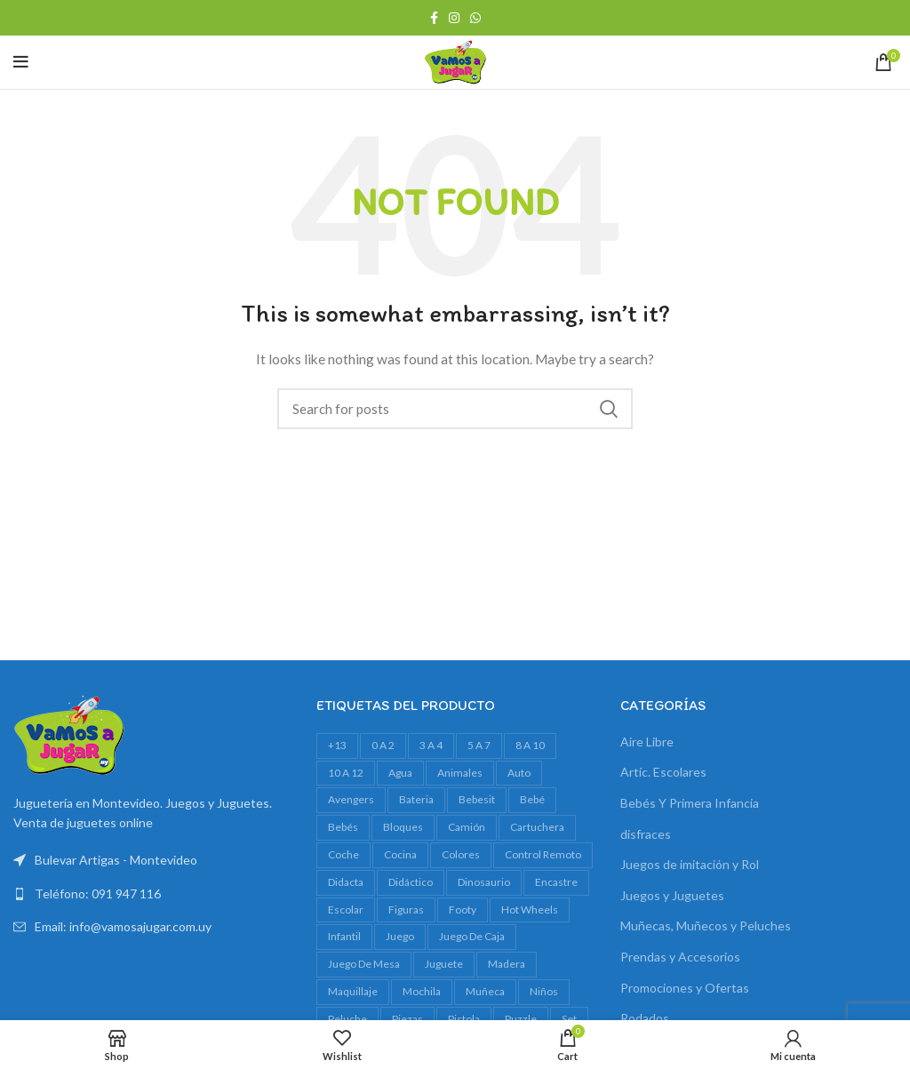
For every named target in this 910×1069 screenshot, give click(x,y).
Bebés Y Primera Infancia (689, 802)
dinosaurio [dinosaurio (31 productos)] (484, 882)
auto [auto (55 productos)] (519, 772)
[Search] (455, 408)
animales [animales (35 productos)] (460, 772)
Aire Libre (647, 741)
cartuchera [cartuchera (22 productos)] (537, 827)
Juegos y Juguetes (672, 895)
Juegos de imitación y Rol (689, 864)
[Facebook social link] (434, 17)
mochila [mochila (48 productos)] (422, 991)
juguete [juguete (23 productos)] (444, 963)
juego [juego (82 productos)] (400, 936)
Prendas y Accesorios (680, 956)
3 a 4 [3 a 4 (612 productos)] (431, 745)
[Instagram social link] (454, 17)
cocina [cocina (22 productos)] (400, 854)
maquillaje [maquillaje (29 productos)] (353, 991)
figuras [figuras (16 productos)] (406, 909)
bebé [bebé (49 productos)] (532, 799)
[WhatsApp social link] (475, 17)
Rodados (644, 1017)
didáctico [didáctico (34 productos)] (410, 882)
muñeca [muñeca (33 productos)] (485, 991)
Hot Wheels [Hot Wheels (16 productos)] (529, 909)
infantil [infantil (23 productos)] (344, 936)
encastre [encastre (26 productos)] (556, 882)
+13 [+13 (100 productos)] (337, 745)
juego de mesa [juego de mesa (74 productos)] (364, 963)
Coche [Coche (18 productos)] (343, 854)
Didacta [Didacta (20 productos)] (345, 882)
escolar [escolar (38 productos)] (345, 909)
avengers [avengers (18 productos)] (351, 799)
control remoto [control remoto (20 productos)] (543, 854)
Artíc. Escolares (663, 771)
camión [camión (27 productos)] (466, 827)
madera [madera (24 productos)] (506, 963)
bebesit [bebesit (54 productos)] (477, 799)
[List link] (151, 894)
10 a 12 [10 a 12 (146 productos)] (345, 772)
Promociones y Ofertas (684, 987)
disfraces (645, 834)
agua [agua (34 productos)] (400, 772)
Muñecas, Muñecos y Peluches (705, 925)
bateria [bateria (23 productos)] (416, 799)
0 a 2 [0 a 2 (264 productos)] (383, 745)
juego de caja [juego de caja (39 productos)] (472, 936)
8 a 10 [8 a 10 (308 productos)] (530, 745)
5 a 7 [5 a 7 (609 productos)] (479, 745)
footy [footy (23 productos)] (462, 909)
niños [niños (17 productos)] (544, 991)
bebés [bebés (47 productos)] (343, 827)
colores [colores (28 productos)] (461, 854)
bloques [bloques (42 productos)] (403, 827)
